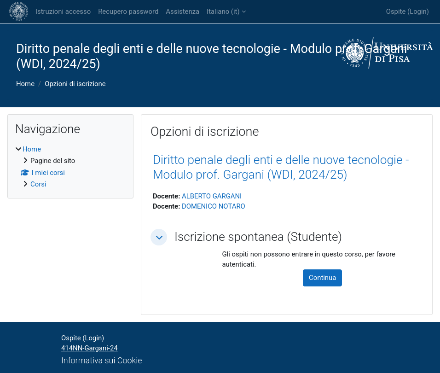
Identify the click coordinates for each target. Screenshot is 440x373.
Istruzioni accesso (63, 11)
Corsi (38, 184)
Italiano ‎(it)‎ (223, 11)
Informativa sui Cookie (101, 360)
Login (418, 11)
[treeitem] (70, 166)
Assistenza (182, 11)
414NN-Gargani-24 (89, 348)
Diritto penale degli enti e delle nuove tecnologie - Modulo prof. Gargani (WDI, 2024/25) (281, 167)
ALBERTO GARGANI (212, 196)
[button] (159, 237)
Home (25, 84)
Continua (322, 278)
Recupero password (128, 11)
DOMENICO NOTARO (213, 206)
